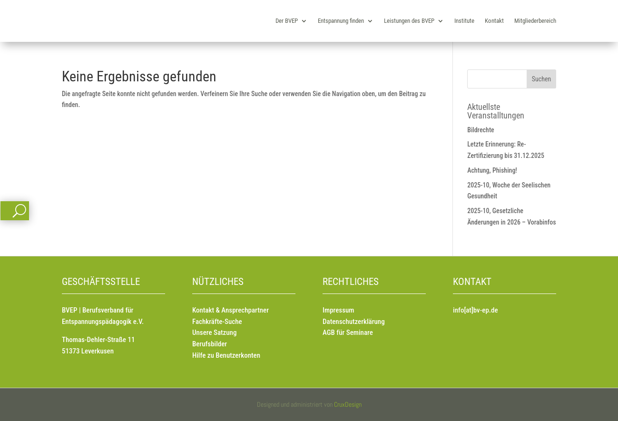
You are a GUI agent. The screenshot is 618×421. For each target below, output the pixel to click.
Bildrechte (480, 130)
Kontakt (494, 20)
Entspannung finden (341, 20)
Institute (464, 20)
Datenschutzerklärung (354, 321)
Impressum (338, 310)
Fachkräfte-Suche (217, 321)
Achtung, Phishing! (492, 170)
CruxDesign (348, 404)
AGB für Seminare (348, 332)
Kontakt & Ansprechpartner (230, 310)
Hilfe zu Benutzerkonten (226, 355)
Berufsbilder (209, 344)
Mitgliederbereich (535, 20)
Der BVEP (286, 20)
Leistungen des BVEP (409, 20)
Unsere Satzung (214, 332)
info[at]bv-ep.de (475, 310)
